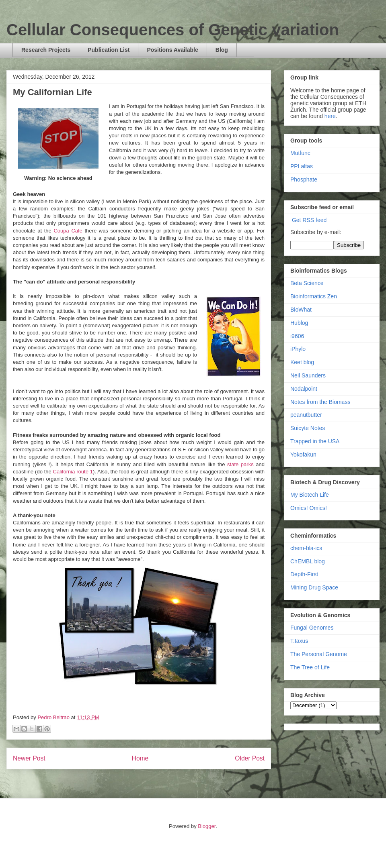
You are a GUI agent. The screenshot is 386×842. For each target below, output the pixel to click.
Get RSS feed (309, 220)
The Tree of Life (310, 667)
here (330, 116)
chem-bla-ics (306, 548)
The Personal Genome (318, 654)
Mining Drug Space (314, 587)
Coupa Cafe (67, 231)
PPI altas (301, 166)
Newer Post (29, 758)
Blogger (207, 826)
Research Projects (45, 50)
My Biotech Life (309, 494)
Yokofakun (303, 454)
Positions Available (172, 50)
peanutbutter (306, 415)
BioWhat (301, 309)
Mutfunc (300, 153)
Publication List (108, 50)
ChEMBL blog (307, 561)
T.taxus (299, 641)
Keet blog (302, 362)
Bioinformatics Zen (313, 296)
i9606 (297, 336)
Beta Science (307, 283)
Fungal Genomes (311, 627)
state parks (240, 464)
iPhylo (298, 349)
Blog (222, 50)
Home (140, 758)
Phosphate (303, 179)
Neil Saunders (308, 375)
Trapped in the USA (314, 441)
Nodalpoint (303, 388)
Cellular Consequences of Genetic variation (172, 30)
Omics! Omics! (308, 508)
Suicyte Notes (307, 428)
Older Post (250, 758)
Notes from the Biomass (320, 402)
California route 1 (73, 472)
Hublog (299, 323)
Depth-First (304, 574)
